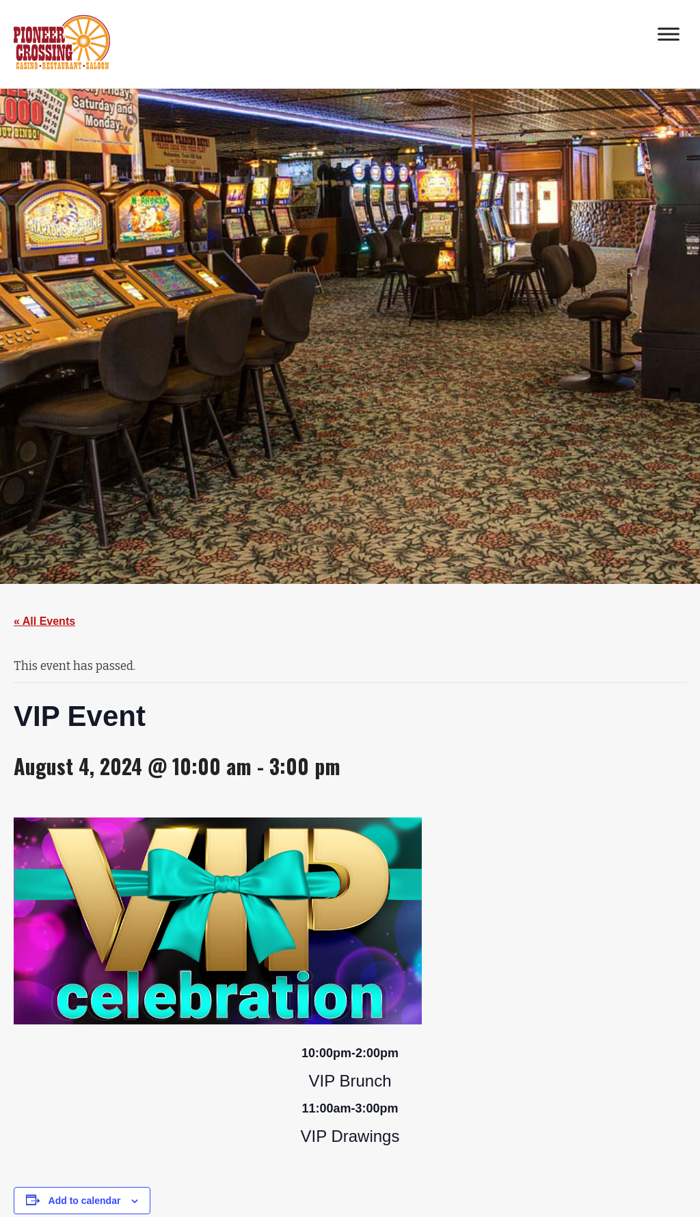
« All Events (44, 621)
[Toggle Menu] (668, 33)
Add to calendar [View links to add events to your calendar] (85, 1200)
